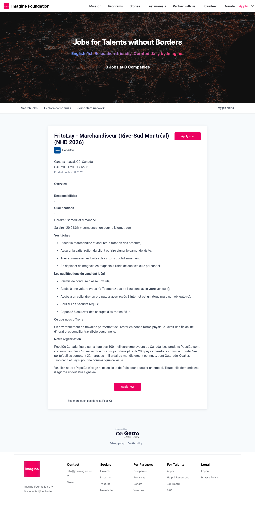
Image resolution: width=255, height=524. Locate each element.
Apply (243, 6)
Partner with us (184, 6)
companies (57, 108)
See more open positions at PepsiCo (90, 400)
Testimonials (156, 6)
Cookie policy (135, 443)
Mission (95, 6)
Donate (229, 6)
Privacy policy (117, 443)
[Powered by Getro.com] (127, 433)
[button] (6, 6)
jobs (29, 108)
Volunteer (209, 6)
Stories (135, 6)
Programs (115, 6)
